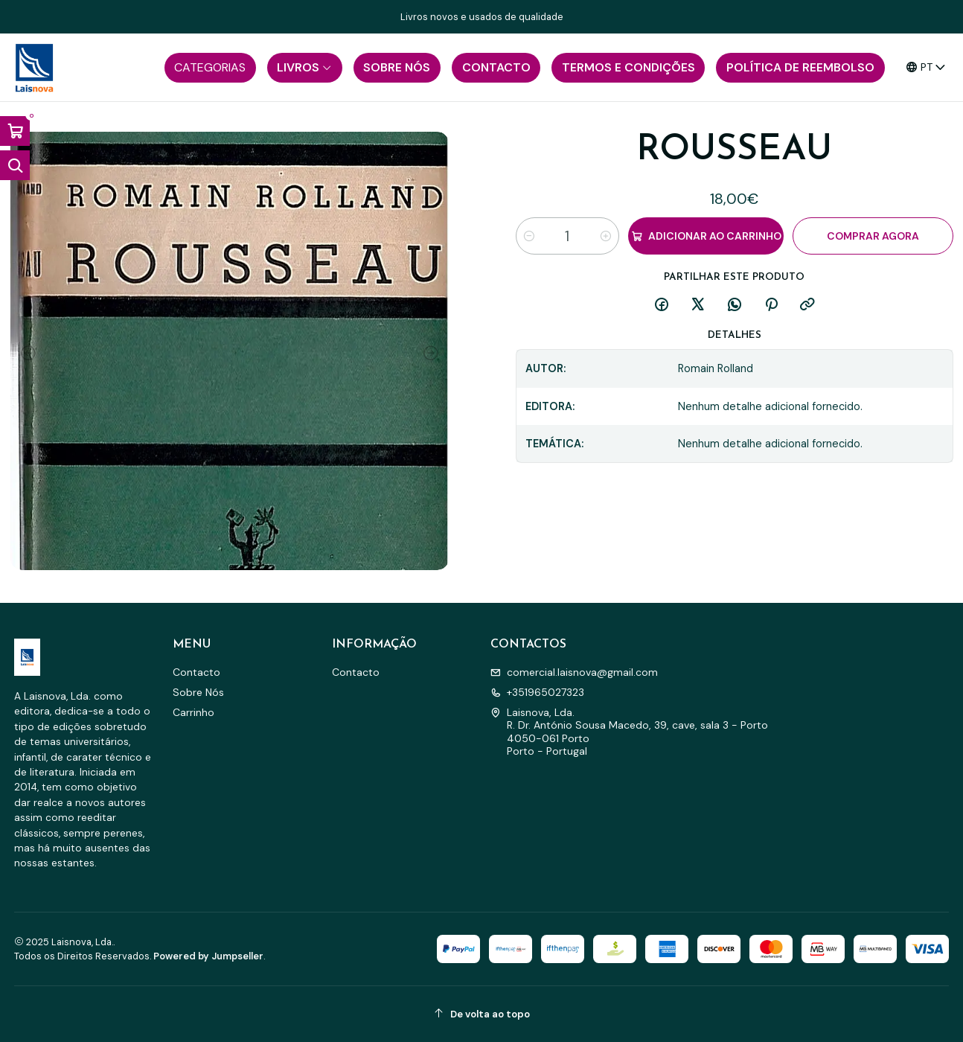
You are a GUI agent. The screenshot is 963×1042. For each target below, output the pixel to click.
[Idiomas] (926, 67)
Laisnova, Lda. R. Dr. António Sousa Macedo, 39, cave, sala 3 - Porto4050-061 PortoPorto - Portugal (629, 732)
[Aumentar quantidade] (605, 236)
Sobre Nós (198, 692)
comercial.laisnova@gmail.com (574, 672)
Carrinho (193, 712)
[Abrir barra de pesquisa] (15, 165)
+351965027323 (537, 692)
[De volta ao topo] (482, 1014)
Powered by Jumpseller (208, 956)
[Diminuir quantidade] (529, 236)
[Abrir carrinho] (15, 131)
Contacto (196, 672)
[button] (210, 68)
